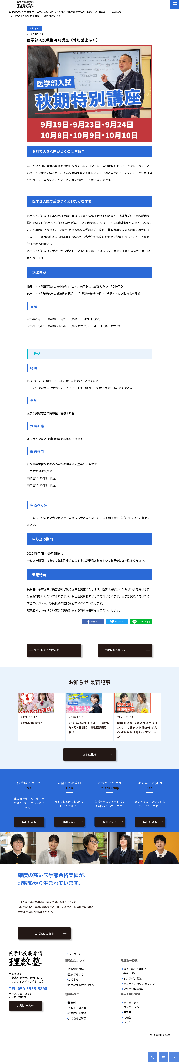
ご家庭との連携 (77, 1027)
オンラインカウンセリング (139, 998)
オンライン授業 (132, 992)
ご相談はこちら (44, 948)
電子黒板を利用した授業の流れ (135, 985)
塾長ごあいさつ (77, 988)
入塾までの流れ (77, 1022)
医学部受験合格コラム (81, 999)
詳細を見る (29, 836)
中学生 (127, 1026)
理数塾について (77, 983)
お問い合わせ (25, 1019)
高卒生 (127, 1036)
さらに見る (89, 769)
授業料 (72, 1016)
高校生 (127, 1031)
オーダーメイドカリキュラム (132, 1019)
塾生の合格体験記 (133, 1003)
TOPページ (74, 967)
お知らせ (34, 28)
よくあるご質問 (77, 1032)
